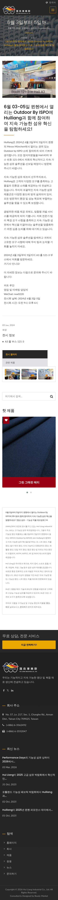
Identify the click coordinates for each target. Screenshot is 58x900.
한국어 (52, 2)
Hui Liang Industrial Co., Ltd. (36, 889)
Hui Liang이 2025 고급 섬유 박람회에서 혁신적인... (28, 776)
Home (24, 37)
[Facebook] (3, 690)
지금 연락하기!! (29, 644)
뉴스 (33, 37)
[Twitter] (8, 690)
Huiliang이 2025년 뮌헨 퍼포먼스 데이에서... (27, 810)
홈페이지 (12, 842)
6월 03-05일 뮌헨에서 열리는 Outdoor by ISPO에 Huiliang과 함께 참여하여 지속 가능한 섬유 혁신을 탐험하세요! (29, 45)
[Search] (25, 396)
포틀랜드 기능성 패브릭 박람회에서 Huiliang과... (27, 794)
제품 (9, 854)
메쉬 (7, 607)
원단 (48, 603)
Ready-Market (41, 896)
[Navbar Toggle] (53, 10)
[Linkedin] (12, 690)
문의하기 (23, 607)
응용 (9, 861)
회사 (9, 848)
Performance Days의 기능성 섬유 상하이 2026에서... (25, 759)
